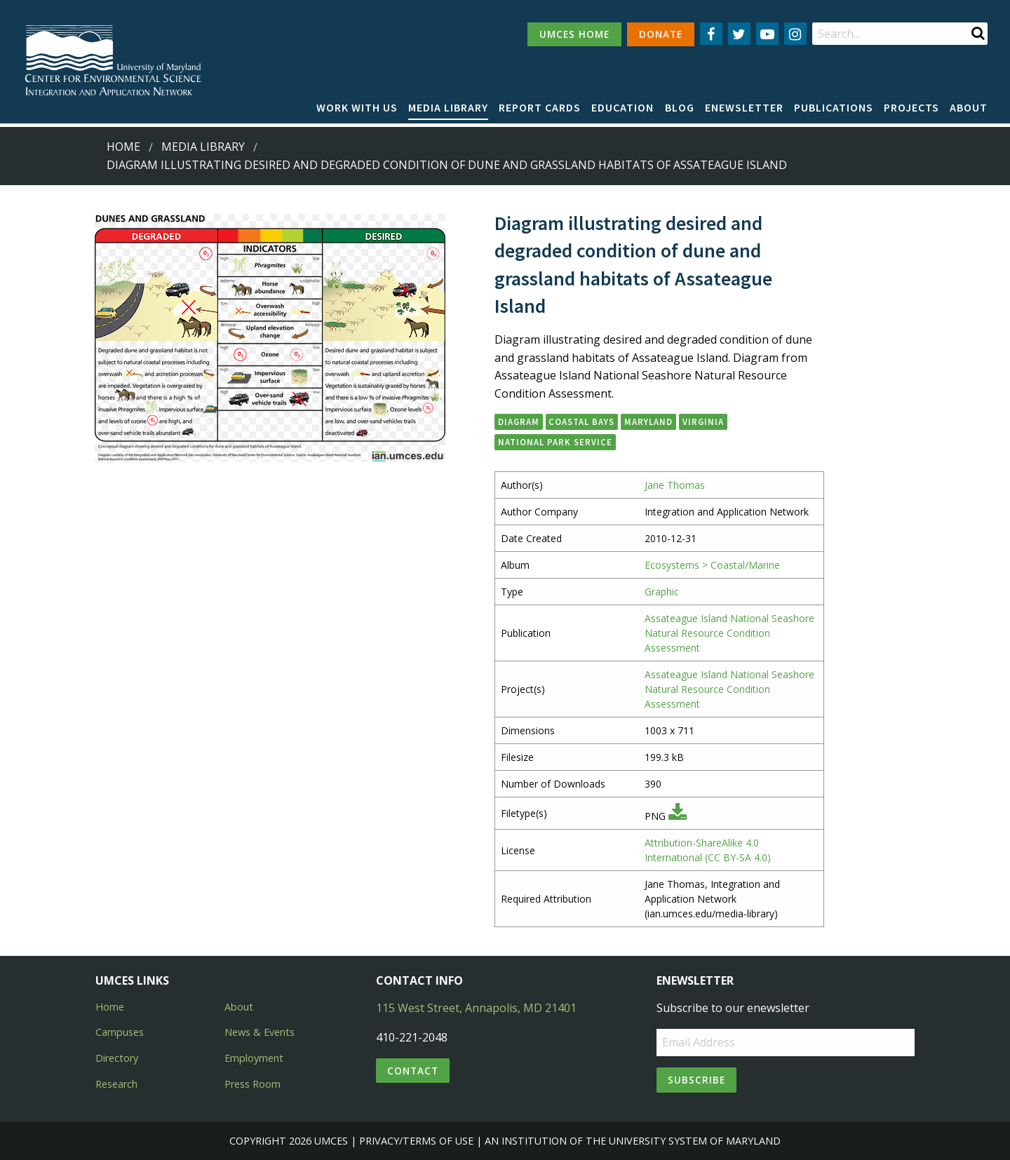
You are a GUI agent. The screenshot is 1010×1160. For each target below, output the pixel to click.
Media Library (448, 107)
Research (116, 1084)
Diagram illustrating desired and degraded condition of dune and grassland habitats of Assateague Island (447, 165)
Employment (253, 1058)
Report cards (540, 107)
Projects (911, 107)
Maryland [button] (648, 421)
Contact (412, 1070)
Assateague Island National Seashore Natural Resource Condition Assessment (729, 633)
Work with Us (357, 107)
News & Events (259, 1032)
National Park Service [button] (555, 441)
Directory (116, 1058)
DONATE (660, 34)
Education (622, 107)
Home (123, 146)
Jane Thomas (675, 485)
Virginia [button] (703, 421)
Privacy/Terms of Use (416, 1140)
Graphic (662, 591)
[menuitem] (357, 108)
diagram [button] (518, 421)
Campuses (119, 1032)
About (969, 107)
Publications (833, 107)
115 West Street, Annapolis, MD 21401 (476, 1008)
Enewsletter (744, 107)
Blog (679, 107)
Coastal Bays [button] (581, 421)
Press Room (252, 1084)
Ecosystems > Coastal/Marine (712, 565)
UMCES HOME (574, 34)
